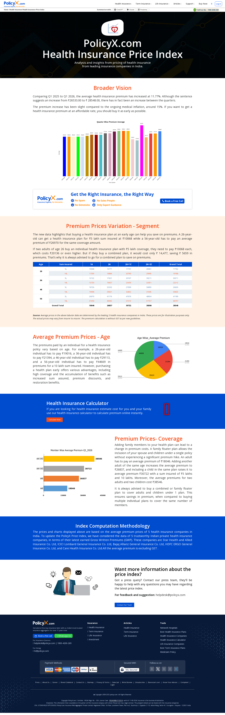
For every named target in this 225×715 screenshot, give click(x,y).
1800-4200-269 (64, 645)
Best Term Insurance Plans (172, 650)
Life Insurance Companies (172, 646)
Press (37, 684)
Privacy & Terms (103, 684)
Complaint (184, 684)
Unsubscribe (140, 684)
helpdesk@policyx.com (44, 645)
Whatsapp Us (64, 638)
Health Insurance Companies (173, 638)
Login (112, 687)
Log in (218, 4)
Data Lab (115, 684)
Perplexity (142, 10)
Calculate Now (57, 420)
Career (55, 684)
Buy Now (202, 3)
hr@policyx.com (41, 653)
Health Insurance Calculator (173, 642)
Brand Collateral (67, 684)
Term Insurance (143, 3)
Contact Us (80, 684)
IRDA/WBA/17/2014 (116, 703)
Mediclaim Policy (168, 654)
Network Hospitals (168, 630)
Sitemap (90, 684)
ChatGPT (118, 10)
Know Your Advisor (170, 684)
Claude (130, 10)
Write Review (127, 684)
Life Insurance (162, 3)
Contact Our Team (128, 606)
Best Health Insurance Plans (173, 634)
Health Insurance (123, 3)
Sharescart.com (154, 684)
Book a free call (43, 638)
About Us (45, 684)
